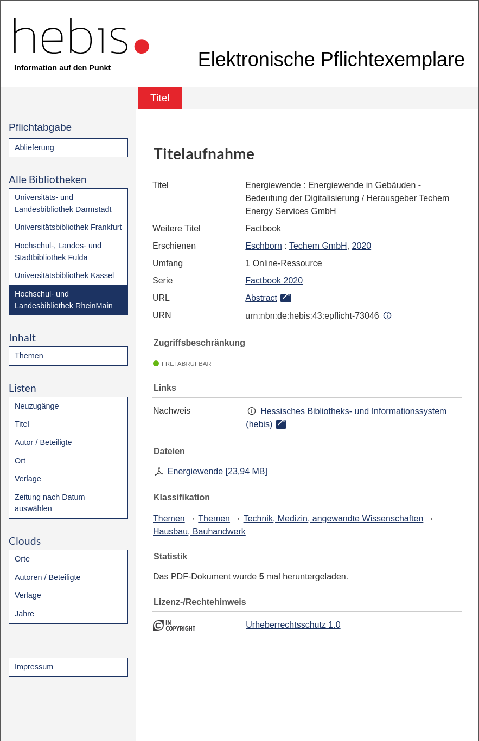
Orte (22, 559)
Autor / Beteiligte (43, 442)
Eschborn (263, 245)
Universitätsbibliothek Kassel (64, 275)
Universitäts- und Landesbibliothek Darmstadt (63, 203)
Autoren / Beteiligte (48, 577)
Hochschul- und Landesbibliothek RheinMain (64, 299)
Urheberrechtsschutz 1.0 (293, 624)
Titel (22, 424)
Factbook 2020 (274, 280)
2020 (362, 245)
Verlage (28, 478)
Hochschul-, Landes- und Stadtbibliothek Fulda (58, 251)
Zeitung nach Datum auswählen (50, 503)
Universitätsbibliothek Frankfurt (68, 227)
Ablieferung (34, 147)
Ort (20, 460)
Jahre (24, 613)
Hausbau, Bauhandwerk (199, 531)
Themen (29, 355)
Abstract (261, 297)
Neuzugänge (37, 406)
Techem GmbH (318, 245)
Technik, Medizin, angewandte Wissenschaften (334, 518)
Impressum (34, 666)
